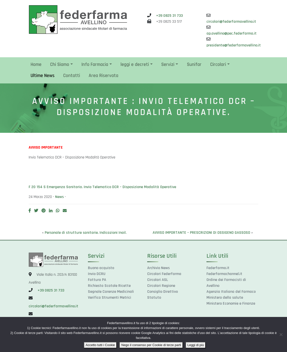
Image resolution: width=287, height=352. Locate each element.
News (59, 196)
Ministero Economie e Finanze (230, 303)
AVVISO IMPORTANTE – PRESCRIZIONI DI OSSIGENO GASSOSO (201, 232)
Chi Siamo (59, 64)
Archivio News (158, 268)
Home (36, 64)
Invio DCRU (96, 273)
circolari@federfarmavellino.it (231, 21)
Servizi (167, 64)
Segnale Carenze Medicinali (111, 291)
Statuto (154, 297)
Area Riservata (103, 76)
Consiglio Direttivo (162, 291)
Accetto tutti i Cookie (100, 345)
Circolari (218, 64)
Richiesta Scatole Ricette (109, 285)
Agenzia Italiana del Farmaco (231, 291)
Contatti (71, 76)
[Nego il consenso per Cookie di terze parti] (280, 334)
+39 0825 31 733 (169, 15)
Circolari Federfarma (164, 273)
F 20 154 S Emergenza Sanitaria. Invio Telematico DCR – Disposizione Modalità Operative (102, 187)
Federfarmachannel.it (224, 273)
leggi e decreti (135, 64)
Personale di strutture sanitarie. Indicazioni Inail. (85, 232)
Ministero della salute (224, 297)
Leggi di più (195, 345)
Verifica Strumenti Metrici (109, 297)
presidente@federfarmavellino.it (233, 45)
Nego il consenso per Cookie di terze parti (151, 345)
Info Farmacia (95, 64)
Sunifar (194, 64)
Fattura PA (97, 279)
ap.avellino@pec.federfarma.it (231, 33)
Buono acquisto (101, 268)
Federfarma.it (217, 268)
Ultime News (43, 76)
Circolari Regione (161, 285)
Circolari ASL (157, 279)
